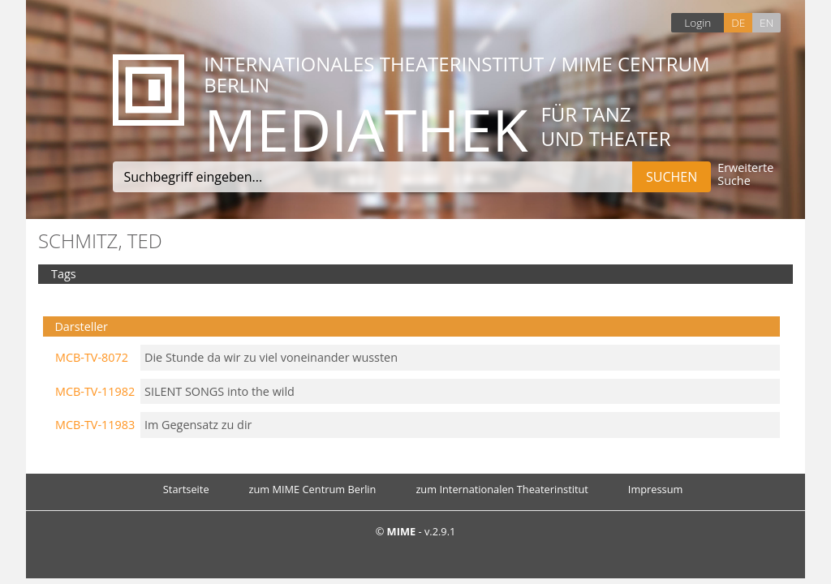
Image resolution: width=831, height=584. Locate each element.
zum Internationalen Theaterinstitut (502, 489)
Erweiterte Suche (745, 174)
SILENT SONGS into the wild (219, 391)
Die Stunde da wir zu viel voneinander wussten (271, 357)
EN (766, 22)
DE (738, 22)
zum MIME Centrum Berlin (313, 489)
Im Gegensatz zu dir (198, 424)
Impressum (655, 489)
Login (697, 22)
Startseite (186, 489)
